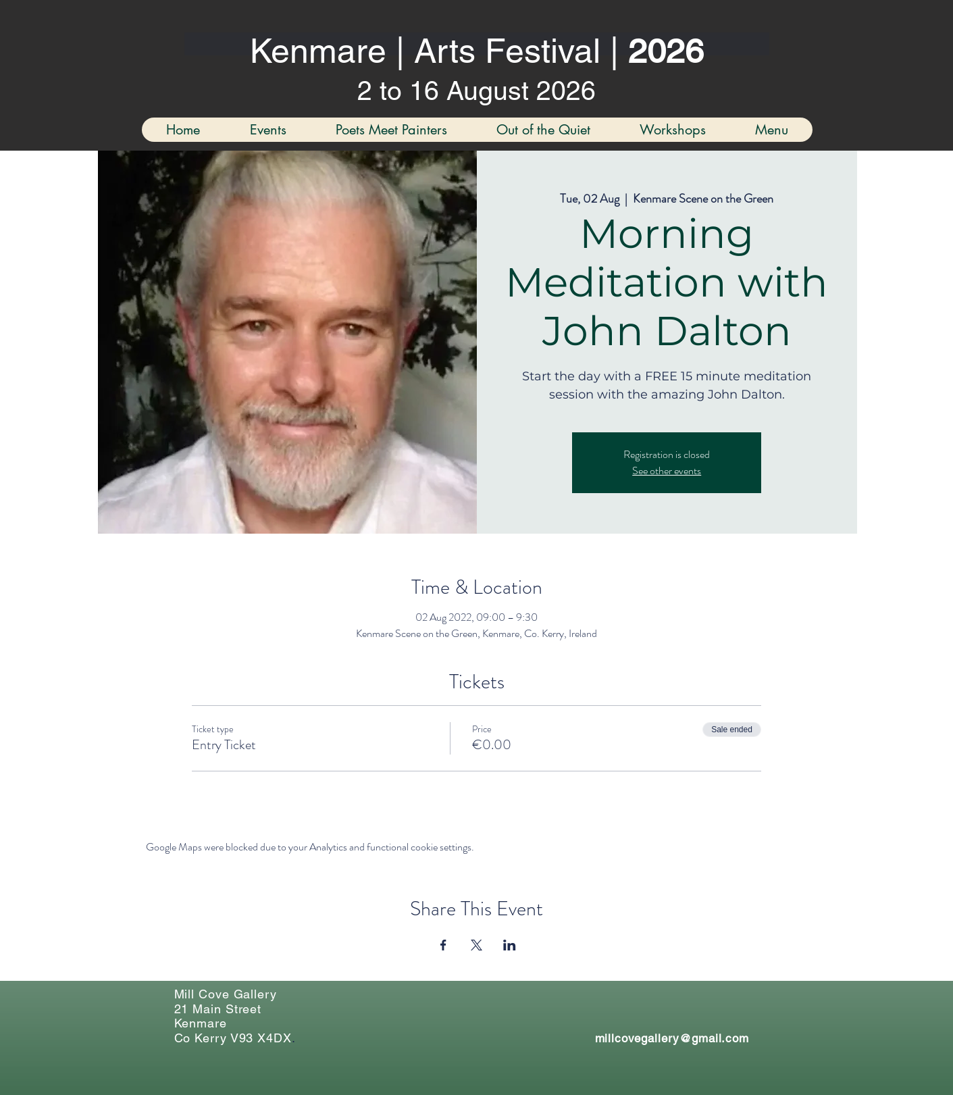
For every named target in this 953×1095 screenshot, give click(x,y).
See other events (666, 470)
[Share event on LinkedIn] (509, 945)
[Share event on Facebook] (443, 945)
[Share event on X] (476, 945)
